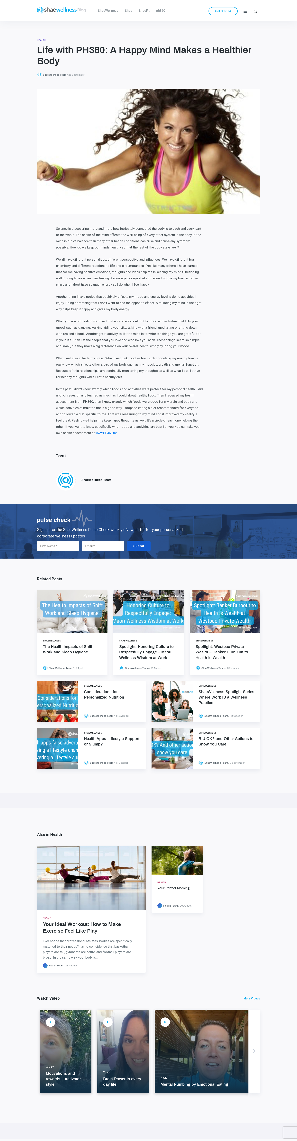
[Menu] (245, 11)
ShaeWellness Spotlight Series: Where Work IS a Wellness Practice (227, 697)
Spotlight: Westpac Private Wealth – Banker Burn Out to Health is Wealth (222, 652)
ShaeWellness (108, 11)
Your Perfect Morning (173, 888)
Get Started (223, 11)
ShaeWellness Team (54, 74)
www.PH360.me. (107, 433)
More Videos (252, 998)
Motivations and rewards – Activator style (63, 1079)
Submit (138, 546)
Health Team (56, 965)
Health (41, 40)
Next (254, 1051)
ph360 (160, 11)
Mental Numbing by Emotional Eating (194, 1084)
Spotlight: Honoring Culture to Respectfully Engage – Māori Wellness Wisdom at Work (146, 652)
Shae (128, 11)
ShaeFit (144, 11)
